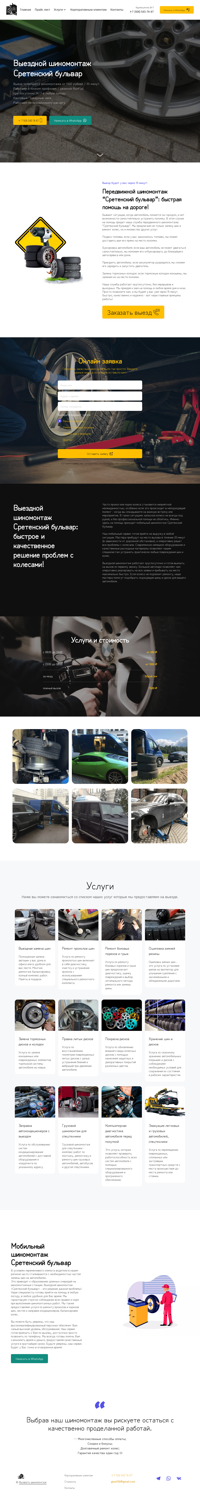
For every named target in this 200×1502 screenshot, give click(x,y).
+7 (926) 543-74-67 (142, 11)
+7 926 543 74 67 (121, 1475)
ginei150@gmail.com (123, 1481)
